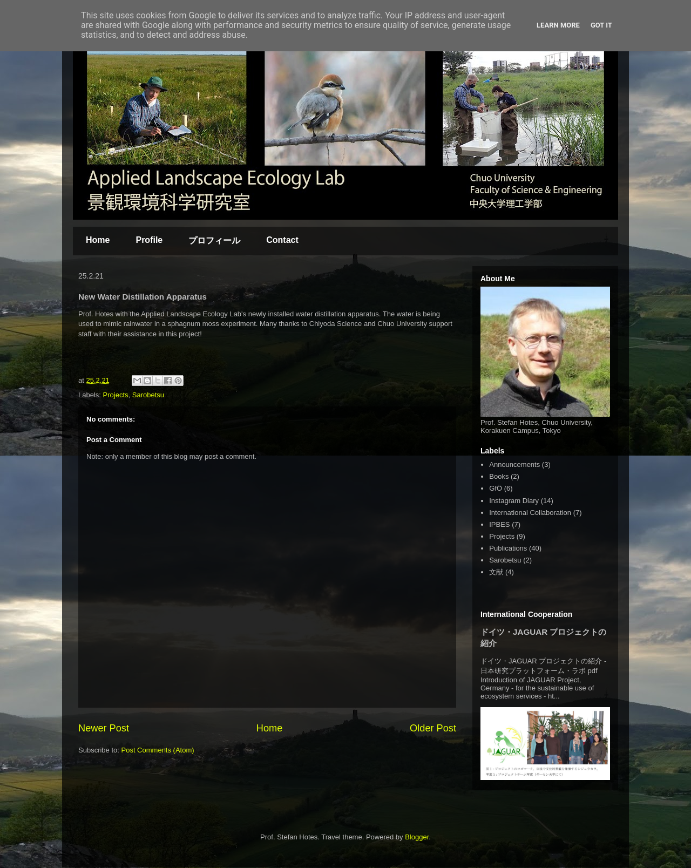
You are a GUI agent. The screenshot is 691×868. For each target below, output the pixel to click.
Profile (149, 240)
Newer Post (103, 728)
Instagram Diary (514, 501)
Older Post (433, 728)
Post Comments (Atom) (157, 750)
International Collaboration (530, 512)
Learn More (558, 25)
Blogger (417, 837)
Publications (508, 548)
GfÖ (495, 488)
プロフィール (214, 240)
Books (499, 476)
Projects (115, 395)
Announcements (514, 464)
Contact (282, 240)
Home (98, 240)
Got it (601, 25)
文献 (496, 572)
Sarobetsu (148, 395)
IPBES (499, 524)
